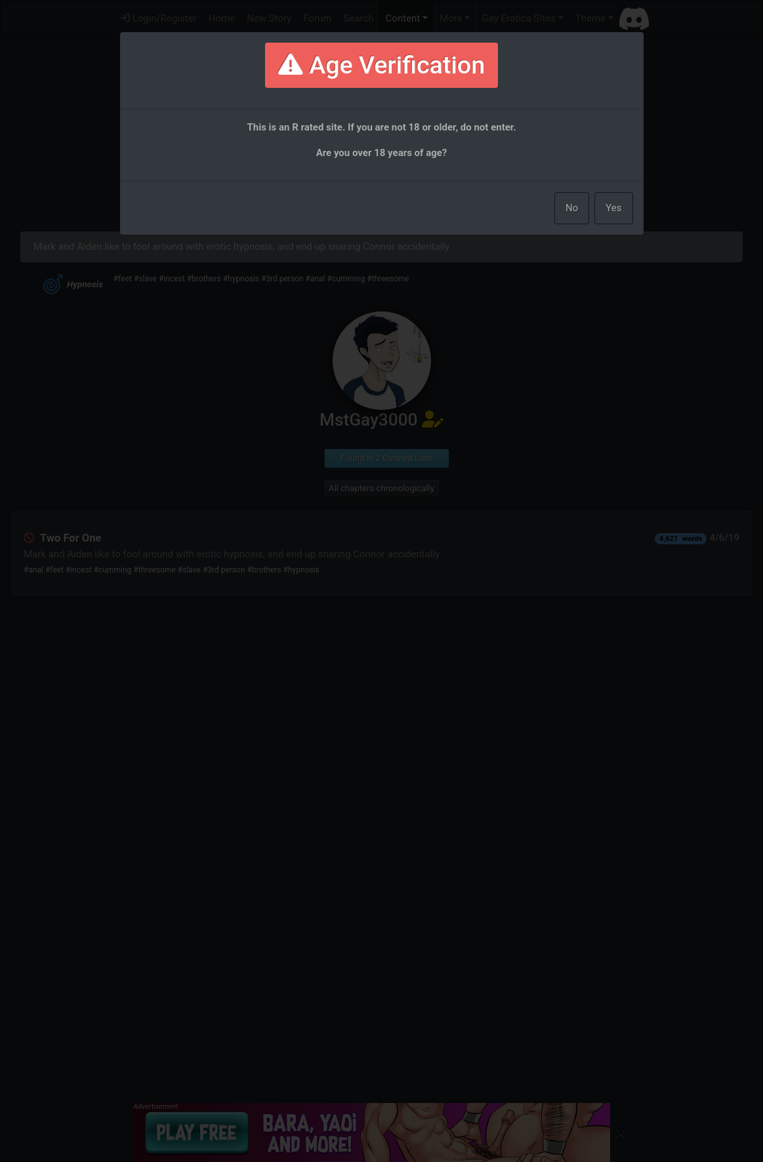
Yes (613, 208)
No (572, 208)
